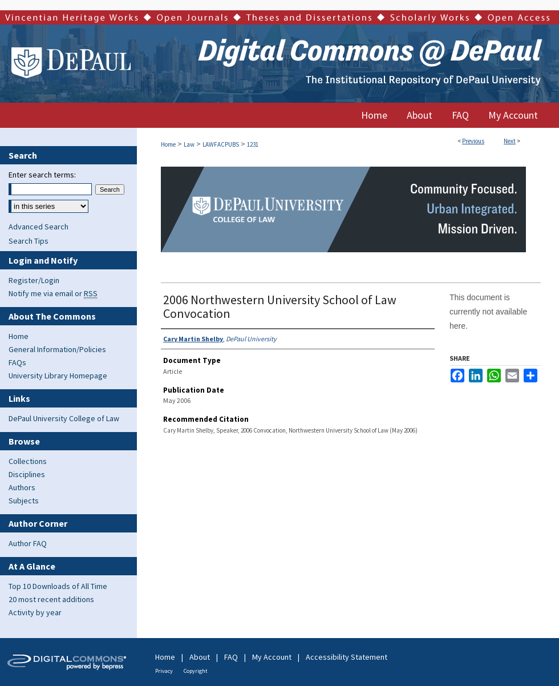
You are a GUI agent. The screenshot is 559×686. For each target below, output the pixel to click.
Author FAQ (28, 543)
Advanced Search (38, 226)
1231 (252, 144)
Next (510, 141)
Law (189, 144)
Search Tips (28, 241)
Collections (28, 461)
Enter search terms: (42, 175)
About (199, 657)
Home (168, 144)
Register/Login (34, 280)
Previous (473, 141)
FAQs (17, 362)
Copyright (196, 671)
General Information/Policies (57, 349)
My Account (271, 657)
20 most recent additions (51, 599)
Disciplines (27, 474)
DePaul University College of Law (64, 418)
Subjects (24, 500)
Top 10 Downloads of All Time (58, 586)
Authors (22, 487)
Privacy (164, 671)
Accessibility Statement (346, 657)
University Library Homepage (58, 375)
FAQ (231, 657)
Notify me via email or (53, 293)
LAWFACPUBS (220, 144)
